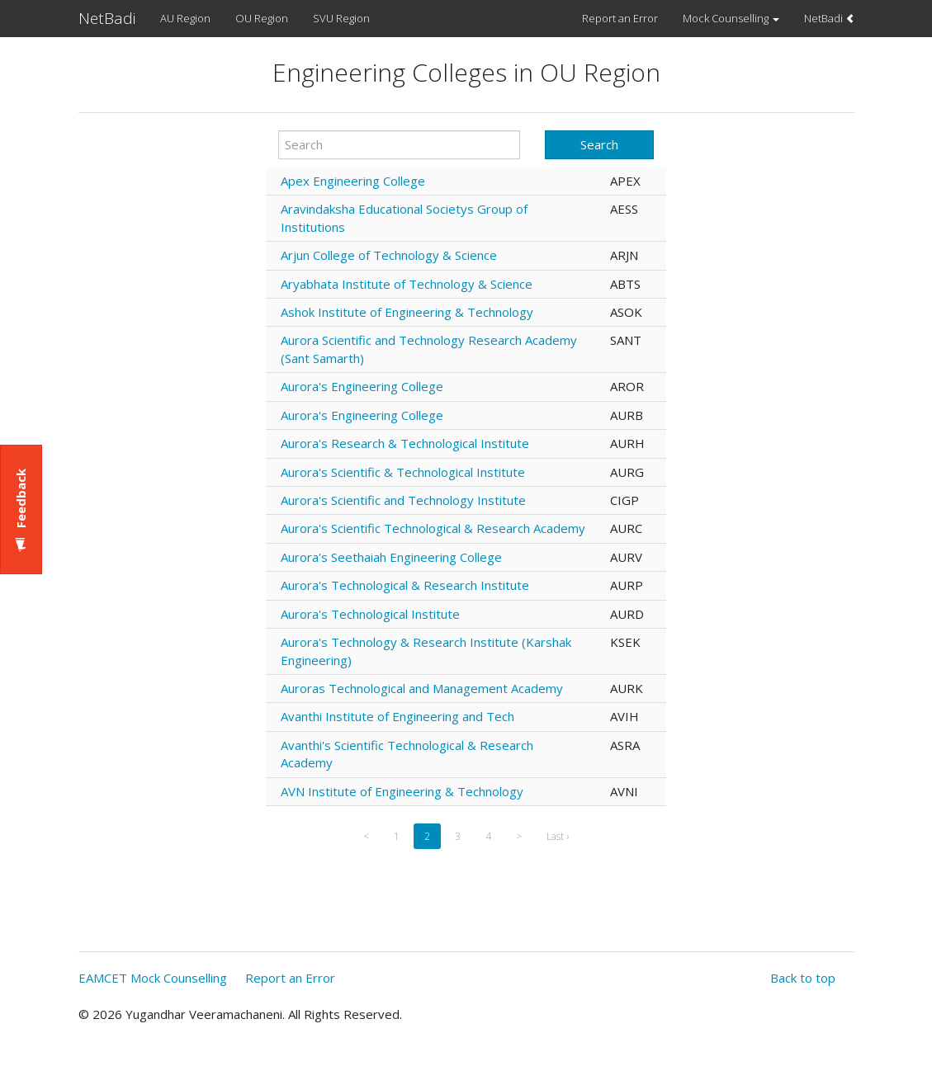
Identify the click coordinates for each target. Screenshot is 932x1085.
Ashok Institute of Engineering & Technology (407, 312)
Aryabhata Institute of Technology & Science (406, 284)
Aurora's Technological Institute (370, 614)
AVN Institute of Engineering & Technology (402, 791)
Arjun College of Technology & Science (389, 255)
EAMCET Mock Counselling (152, 977)
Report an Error (620, 18)
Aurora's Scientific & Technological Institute (403, 472)
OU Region (261, 18)
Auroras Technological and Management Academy (422, 688)
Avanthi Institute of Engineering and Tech (397, 716)
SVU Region (341, 18)
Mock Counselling (731, 18)
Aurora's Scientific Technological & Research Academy (433, 528)
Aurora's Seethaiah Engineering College (391, 557)
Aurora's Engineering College (362, 386)
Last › (557, 836)
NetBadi (106, 18)
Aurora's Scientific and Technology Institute (403, 500)
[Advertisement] (166, 395)
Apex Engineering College (353, 180)
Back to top (802, 977)
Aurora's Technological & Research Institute (405, 585)
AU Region (185, 18)
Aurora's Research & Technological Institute (405, 443)
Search (599, 144)
